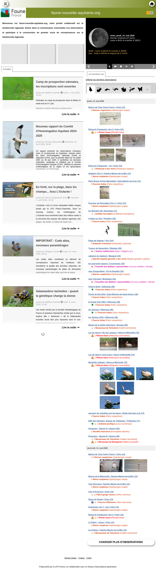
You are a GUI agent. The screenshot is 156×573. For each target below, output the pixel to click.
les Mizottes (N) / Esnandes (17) (102, 211)
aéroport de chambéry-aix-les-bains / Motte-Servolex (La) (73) (116, 413)
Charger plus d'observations (121, 542)
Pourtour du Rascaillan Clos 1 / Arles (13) (107, 203)
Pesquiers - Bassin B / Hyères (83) (103, 436)
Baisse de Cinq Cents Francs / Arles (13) (106, 107)
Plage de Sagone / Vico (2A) (101, 241)
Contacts (81, 558)
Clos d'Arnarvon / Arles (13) (101, 492)
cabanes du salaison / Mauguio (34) (104, 256)
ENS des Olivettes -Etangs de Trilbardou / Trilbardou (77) (114, 421)
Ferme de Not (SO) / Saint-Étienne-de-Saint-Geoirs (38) (113, 294)
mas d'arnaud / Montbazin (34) (102, 279)
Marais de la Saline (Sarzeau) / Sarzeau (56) (108, 325)
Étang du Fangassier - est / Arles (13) (105, 166)
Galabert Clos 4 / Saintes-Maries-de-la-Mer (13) (109, 173)
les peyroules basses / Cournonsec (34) (106, 264)
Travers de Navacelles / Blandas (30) (105, 248)
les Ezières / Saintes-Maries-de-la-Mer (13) (107, 530)
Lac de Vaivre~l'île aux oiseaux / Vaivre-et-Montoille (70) (113, 333)
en (151, 13)
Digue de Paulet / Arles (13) (100, 499)
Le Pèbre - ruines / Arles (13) (101, 522)
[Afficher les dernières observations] (101, 80)
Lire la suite (70, 114)
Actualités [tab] (7, 69)
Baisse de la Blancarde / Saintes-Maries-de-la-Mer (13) (113, 476)
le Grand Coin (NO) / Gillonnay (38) (104, 302)
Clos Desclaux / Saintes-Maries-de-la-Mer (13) (109, 484)
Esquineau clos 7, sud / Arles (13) (103, 507)
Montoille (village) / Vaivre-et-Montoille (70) (107, 362)
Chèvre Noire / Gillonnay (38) (101, 287)
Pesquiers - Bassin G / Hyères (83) (104, 429)
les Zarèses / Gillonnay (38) (100, 310)
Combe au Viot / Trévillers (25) (102, 219)
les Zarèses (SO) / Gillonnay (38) (103, 317)
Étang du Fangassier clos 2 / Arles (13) (106, 129)
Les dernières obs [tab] (96, 74)
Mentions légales (71, 558)
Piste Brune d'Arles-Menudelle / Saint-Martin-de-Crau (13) (114, 181)
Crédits (89, 558)
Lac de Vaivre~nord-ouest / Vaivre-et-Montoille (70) (111, 355)
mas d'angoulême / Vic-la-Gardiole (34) (106, 271)
